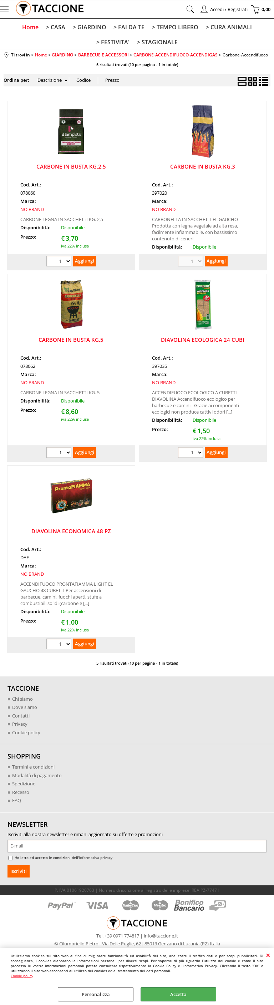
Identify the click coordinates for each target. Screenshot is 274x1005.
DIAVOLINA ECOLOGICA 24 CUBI (202, 340)
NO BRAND (32, 210)
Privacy (19, 725)
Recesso (20, 793)
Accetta (178, 994)
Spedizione (23, 784)
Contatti (21, 717)
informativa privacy (95, 858)
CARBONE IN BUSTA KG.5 (71, 340)
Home (31, 27)
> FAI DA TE (128, 27)
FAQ (16, 801)
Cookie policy (22, 975)
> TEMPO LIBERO (175, 27)
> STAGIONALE (157, 43)
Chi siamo (22, 700)
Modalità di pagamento (37, 776)
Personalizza (96, 994)
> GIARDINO (89, 27)
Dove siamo (24, 708)
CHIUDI (268, 955)
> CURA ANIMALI (228, 27)
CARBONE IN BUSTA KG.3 (202, 167)
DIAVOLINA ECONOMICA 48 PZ (71, 532)
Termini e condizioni (33, 768)
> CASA (56, 27)
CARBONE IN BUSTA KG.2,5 (71, 167)
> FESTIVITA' (113, 43)
